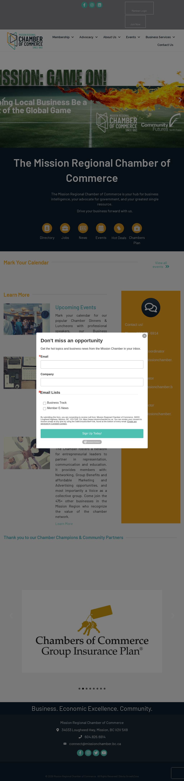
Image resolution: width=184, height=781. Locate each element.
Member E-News (57, 408)
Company (47, 374)
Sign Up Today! (92, 433)
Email (44, 356)
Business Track (56, 402)
